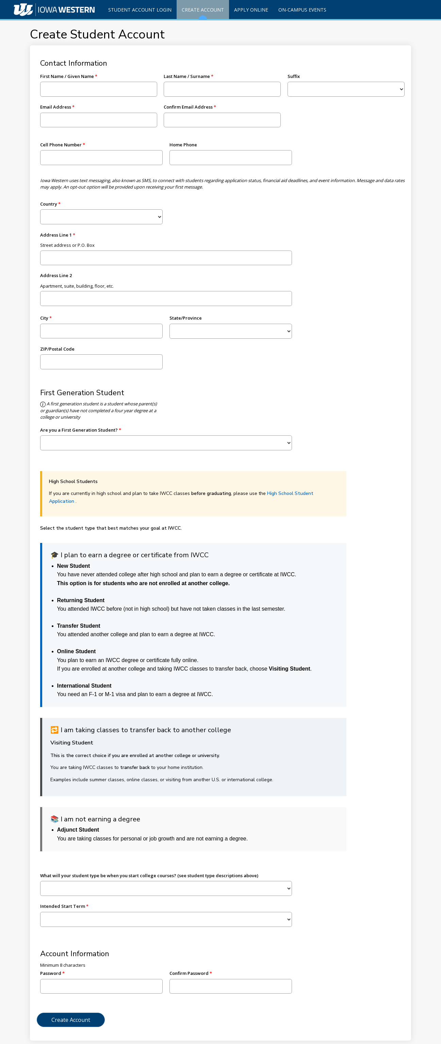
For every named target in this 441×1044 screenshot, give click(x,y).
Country (48, 204)
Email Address (55, 107)
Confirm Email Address (188, 107)
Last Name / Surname (187, 76)
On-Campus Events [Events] (302, 9)
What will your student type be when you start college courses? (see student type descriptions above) (149, 875)
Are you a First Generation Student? (79, 430)
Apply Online (251, 9)
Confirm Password (189, 973)
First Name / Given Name (67, 76)
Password (50, 973)
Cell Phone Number (61, 145)
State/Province (185, 318)
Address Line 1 (56, 235)
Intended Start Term (62, 906)
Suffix (294, 76)
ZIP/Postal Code (57, 349)
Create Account (203, 12)
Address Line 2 (56, 275)
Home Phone (183, 145)
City (44, 318)
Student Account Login (140, 9)
